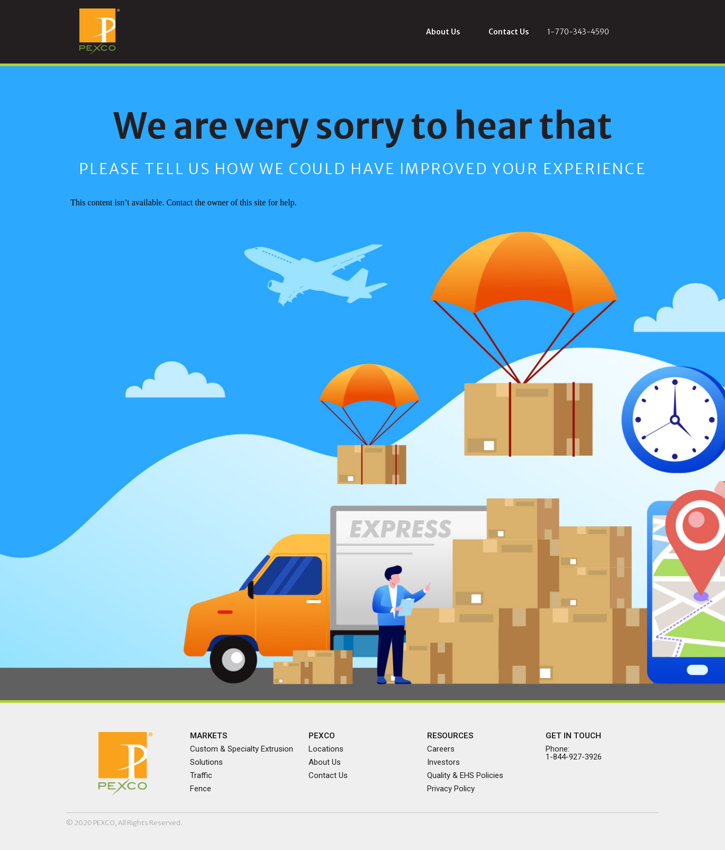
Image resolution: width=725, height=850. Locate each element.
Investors (443, 762)
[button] (443, 31)
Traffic (201, 775)
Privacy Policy (451, 788)
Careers (441, 749)
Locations (326, 749)
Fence (200, 788)
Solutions (206, 762)
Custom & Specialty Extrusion (241, 749)
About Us (325, 762)
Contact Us (328, 775)
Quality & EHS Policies (465, 775)
